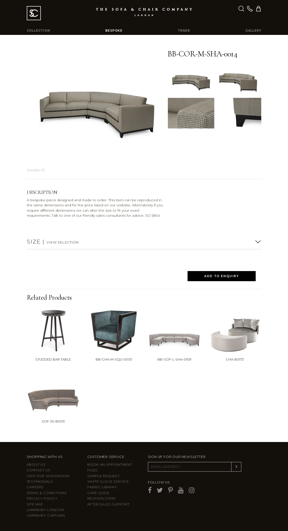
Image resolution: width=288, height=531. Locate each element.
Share (35, 170)
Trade (184, 30)
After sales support (108, 504)
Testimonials (40, 481)
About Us (36, 465)
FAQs (92, 470)
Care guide (98, 493)
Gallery (253, 30)
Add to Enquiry (221, 276)
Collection (38, 30)
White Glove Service (108, 481)
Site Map (35, 504)
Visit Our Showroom (48, 476)
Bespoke (113, 30)
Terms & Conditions (47, 493)
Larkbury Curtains (46, 515)
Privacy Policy (42, 498)
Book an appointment (109, 465)
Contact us (38, 470)
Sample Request (103, 476)
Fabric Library (102, 487)
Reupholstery (102, 498)
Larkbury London (45, 510)
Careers (35, 487)
